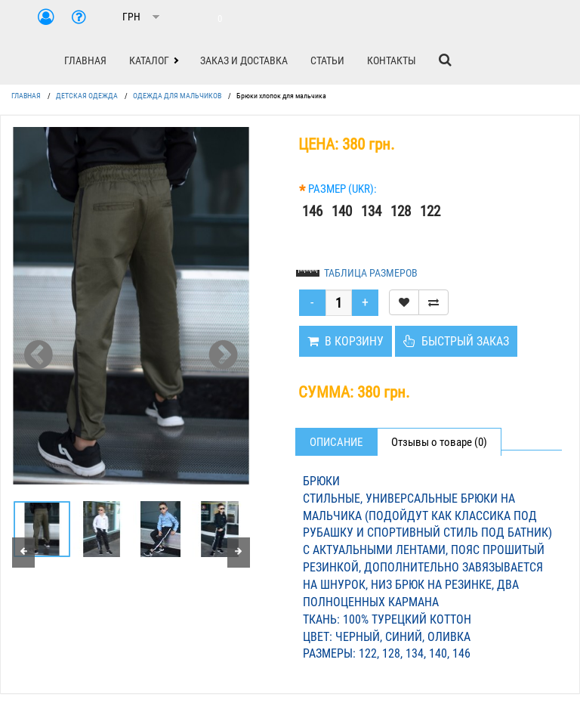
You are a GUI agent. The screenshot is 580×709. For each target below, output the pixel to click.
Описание (336, 442)
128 (400, 211)
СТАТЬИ (327, 60)
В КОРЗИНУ (345, 341)
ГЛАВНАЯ (85, 60)
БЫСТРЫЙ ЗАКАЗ (456, 341)
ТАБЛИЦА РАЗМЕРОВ (371, 273)
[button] (153, 60)
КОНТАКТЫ (391, 60)
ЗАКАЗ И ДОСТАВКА (244, 60)
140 (342, 211)
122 (430, 211)
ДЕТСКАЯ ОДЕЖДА (87, 95)
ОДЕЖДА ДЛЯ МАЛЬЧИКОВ (177, 95)
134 (371, 211)
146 (312, 211)
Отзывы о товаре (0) (439, 442)
